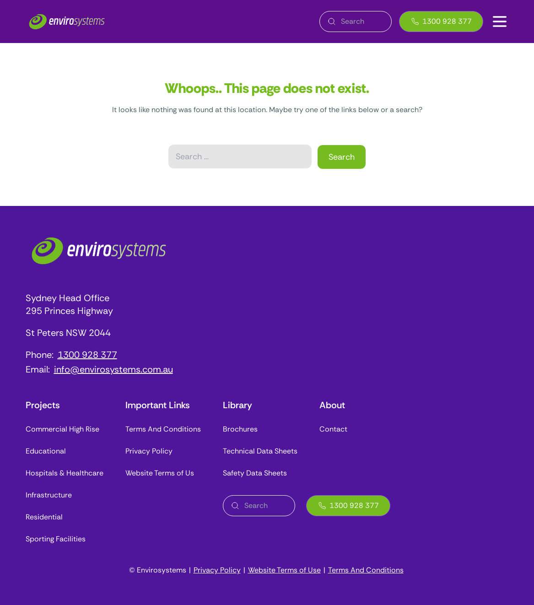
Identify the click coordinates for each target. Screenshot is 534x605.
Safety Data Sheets (255, 473)
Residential (44, 517)
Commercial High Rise (62, 429)
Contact (333, 429)
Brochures (240, 429)
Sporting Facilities (56, 539)
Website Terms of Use (284, 570)
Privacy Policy (149, 451)
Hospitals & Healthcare (64, 473)
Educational (46, 451)
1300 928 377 (441, 21)
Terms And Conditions (163, 429)
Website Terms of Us (159, 473)
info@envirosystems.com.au (113, 369)
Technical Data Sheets (260, 451)
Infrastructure (49, 495)
